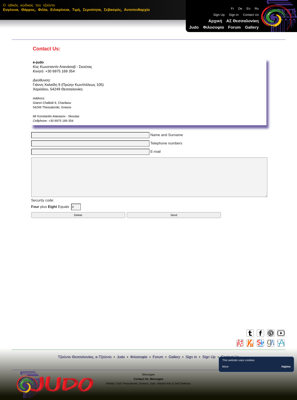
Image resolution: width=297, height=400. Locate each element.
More (225, 366)
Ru (257, 8)
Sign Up (219, 14)
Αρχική (215, 21)
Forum (234, 27)
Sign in (234, 14)
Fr (232, 8)
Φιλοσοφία (213, 27)
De (240, 8)
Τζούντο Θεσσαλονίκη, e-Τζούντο (85, 357)
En (248, 8)
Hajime (286, 366)
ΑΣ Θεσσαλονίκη (242, 21)
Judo (194, 27)
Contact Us (251, 14)
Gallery (252, 27)
